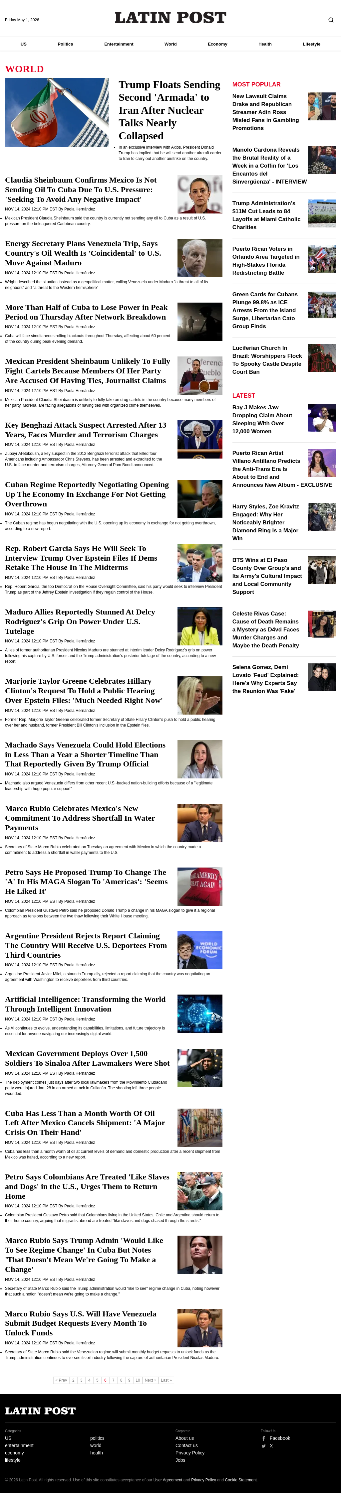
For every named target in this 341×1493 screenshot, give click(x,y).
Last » (166, 1380)
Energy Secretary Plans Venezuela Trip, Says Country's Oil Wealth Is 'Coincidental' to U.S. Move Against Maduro (83, 253)
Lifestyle (312, 44)
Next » (151, 1380)
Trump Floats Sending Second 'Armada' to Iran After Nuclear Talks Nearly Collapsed (169, 110)
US (24, 44)
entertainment (19, 1445)
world (95, 1445)
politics (97, 1438)
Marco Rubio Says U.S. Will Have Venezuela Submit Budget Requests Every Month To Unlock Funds (81, 1323)
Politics (65, 44)
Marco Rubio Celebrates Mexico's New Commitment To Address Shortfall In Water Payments (80, 818)
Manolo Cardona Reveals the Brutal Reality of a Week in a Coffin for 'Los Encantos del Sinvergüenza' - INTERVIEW (269, 166)
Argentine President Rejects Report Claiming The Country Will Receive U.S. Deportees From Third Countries (86, 945)
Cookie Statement (241, 1480)
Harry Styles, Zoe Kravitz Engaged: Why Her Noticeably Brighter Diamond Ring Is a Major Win (265, 522)
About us (184, 1438)
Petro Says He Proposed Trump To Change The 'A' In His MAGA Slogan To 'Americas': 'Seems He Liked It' (86, 882)
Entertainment (118, 44)
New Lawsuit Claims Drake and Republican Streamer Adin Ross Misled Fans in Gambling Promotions (265, 112)
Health (265, 44)
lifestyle (13, 1460)
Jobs (180, 1460)
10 (138, 1380)
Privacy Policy (189, 1452)
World (171, 44)
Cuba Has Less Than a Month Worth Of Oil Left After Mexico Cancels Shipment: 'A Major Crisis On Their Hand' (85, 1123)
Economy (217, 44)
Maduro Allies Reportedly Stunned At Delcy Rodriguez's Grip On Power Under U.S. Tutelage (80, 621)
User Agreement (168, 1480)
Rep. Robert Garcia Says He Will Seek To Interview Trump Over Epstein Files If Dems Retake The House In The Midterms (81, 558)
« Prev (61, 1380)
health (96, 1452)
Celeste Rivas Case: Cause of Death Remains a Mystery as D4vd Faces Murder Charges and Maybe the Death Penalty (265, 630)
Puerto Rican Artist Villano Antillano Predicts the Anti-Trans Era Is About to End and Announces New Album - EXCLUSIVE (282, 469)
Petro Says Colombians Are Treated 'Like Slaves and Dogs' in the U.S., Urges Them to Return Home (87, 1186)
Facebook (280, 1438)
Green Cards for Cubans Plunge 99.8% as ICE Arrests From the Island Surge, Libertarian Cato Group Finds (265, 310)
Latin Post (170, 17)
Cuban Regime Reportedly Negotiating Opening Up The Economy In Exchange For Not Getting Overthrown (87, 494)
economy (14, 1452)
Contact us (186, 1445)
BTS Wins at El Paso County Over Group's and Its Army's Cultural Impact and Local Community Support (267, 576)
